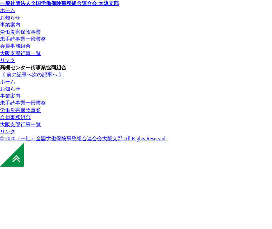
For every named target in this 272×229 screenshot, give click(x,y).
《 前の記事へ (16, 74)
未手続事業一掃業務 (23, 103)
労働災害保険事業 (20, 110)
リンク (7, 131)
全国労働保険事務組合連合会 (59, 3)
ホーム (7, 81)
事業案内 (10, 96)
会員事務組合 (15, 117)
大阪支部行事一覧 (20, 124)
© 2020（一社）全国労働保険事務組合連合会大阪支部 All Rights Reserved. (83, 138)
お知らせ (10, 89)
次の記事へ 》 (48, 74)
